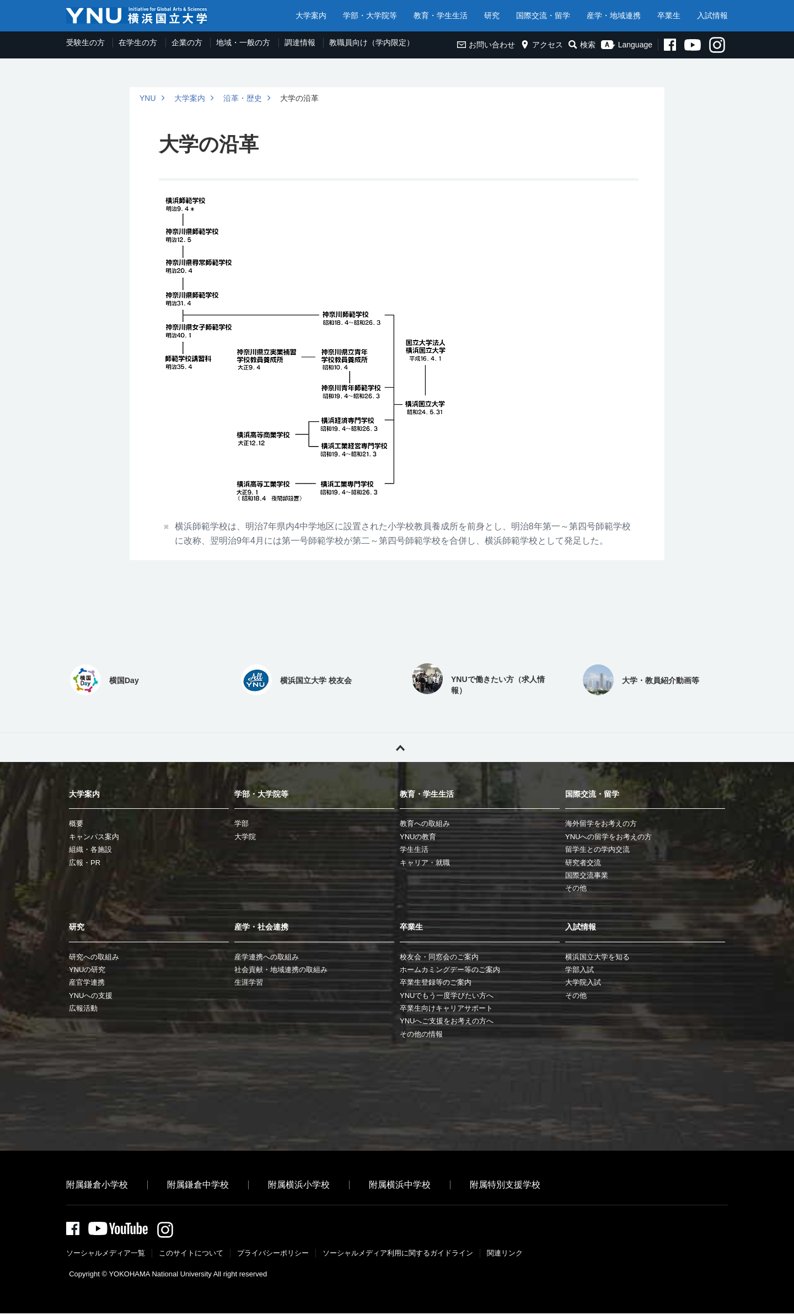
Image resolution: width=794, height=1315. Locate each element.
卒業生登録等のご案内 (435, 982)
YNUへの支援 (90, 995)
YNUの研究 (87, 969)
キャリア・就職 (425, 862)
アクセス (542, 44)
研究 (492, 15)
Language (626, 44)
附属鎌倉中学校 (198, 1184)
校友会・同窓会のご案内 (439, 957)
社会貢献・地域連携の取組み (281, 969)
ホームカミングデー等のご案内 (450, 969)
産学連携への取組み (266, 957)
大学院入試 (583, 982)
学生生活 (414, 849)
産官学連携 (87, 982)
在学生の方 (138, 42)
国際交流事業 (586, 875)
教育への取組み (425, 823)
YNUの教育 (418, 837)
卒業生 (668, 15)
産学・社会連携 (261, 926)
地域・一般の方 (243, 42)
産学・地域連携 (614, 15)
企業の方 (186, 42)
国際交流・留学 (543, 15)
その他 (576, 888)
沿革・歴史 (242, 98)
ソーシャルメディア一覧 (105, 1254)
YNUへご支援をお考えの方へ (446, 1021)
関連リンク (505, 1254)
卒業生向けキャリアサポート (446, 1008)
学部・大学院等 (370, 15)
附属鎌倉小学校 (97, 1184)
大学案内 (311, 15)
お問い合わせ (486, 44)
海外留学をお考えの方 (601, 823)
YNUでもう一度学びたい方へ (446, 995)
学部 (241, 823)
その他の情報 (421, 1034)
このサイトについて (191, 1254)
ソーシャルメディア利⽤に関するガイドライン (398, 1254)
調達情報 (300, 42)
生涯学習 (248, 982)
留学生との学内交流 (597, 849)
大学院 (245, 837)
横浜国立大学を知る (597, 957)
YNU (148, 98)
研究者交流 (583, 862)
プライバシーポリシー (273, 1254)
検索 (582, 44)
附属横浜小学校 (299, 1184)
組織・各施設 (90, 849)
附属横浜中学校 (400, 1184)
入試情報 (712, 15)
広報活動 (83, 1008)
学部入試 (579, 969)
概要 (76, 823)
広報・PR (84, 862)
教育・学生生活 (441, 15)
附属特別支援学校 (505, 1184)
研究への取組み (94, 957)
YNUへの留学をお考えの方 (608, 837)
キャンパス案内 (94, 837)
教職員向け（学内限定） (371, 42)
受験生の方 (85, 42)
